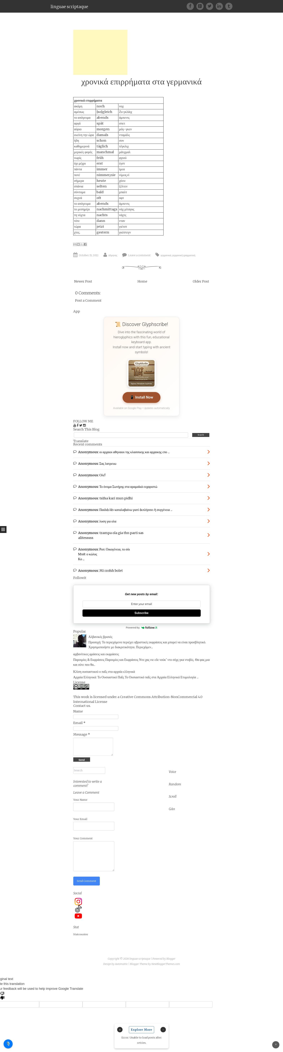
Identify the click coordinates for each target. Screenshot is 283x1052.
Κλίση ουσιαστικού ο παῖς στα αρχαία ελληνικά (104, 672)
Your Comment (83, 838)
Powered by (141, 627)
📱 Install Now (141, 397)
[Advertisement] (100, 52)
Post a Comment (88, 300)
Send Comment (86, 881)
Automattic (121, 964)
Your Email (80, 819)
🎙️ (8, 1043)
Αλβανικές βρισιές (100, 637)
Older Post (201, 281)
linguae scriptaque (69, 6)
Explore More (141, 1029)
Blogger (170, 958)
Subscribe (141, 612)
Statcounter (80, 934)
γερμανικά (166, 255)
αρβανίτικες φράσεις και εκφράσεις (96, 654)
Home (142, 281)
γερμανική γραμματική (183, 255)
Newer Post (83, 281)
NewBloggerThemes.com (165, 964)
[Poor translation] (2, 995)
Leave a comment (139, 255)
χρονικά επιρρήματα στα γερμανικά (141, 81)
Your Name (80, 799)
